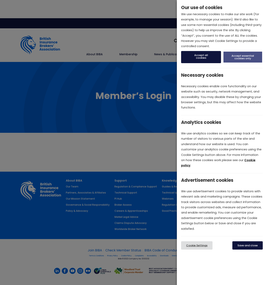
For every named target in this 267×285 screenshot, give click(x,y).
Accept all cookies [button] (201, 56)
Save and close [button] (247, 245)
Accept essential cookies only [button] (243, 57)
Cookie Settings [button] (196, 245)
